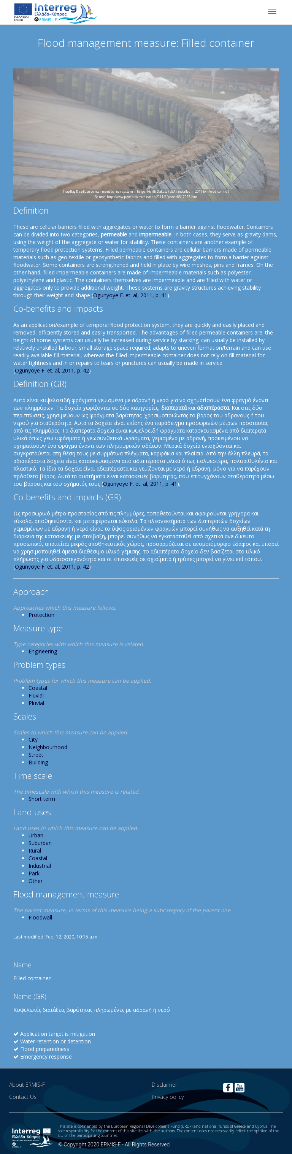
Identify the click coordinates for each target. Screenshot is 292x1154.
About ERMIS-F (27, 1084)
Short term (42, 798)
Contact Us (22, 1096)
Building (38, 762)
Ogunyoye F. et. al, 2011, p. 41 (130, 295)
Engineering (43, 651)
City (33, 739)
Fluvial (36, 695)
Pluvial (36, 703)
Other (36, 881)
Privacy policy (168, 1096)
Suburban (40, 842)
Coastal (38, 687)
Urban (36, 835)
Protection (41, 614)
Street (36, 754)
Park (34, 873)
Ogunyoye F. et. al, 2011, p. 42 (52, 370)
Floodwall (40, 917)
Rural (35, 850)
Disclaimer (164, 1084)
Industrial (40, 865)
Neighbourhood (48, 747)
